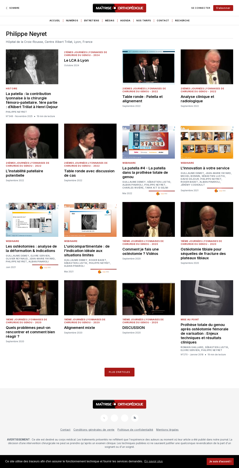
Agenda (125, 20)
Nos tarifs (143, 20)
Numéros (72, 20)
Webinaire (129, 163)
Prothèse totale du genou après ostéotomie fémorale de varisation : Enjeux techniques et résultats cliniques (204, 333)
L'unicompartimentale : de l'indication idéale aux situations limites (87, 250)
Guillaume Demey (134, 181)
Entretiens (91, 20)
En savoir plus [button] (153, 461)
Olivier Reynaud (17, 258)
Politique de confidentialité (135, 429)
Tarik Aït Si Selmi (156, 187)
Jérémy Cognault (193, 184)
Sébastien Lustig (158, 181)
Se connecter (200, 8)
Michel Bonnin (190, 176)
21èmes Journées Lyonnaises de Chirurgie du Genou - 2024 (85, 54)
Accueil (55, 20)
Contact (163, 20)
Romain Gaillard (192, 347)
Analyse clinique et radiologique (197, 98)
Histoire (11, 88)
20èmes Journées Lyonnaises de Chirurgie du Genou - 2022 (144, 90)
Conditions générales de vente (94, 429)
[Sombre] (13, 8)
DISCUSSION (133, 327)
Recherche (182, 20)
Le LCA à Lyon (76, 60)
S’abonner (223, 7)
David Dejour (190, 179)
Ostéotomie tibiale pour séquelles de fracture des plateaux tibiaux (203, 253)
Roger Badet (189, 181)
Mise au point (190, 319)
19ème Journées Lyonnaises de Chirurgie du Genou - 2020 (143, 242)
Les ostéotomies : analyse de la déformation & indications (31, 248)
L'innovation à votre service (205, 168)
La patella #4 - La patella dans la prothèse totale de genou (145, 172)
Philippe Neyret (16, 111)
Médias (109, 20)
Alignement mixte (79, 327)
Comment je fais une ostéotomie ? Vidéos (140, 251)
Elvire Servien (40, 255)
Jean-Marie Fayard (218, 173)
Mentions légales (167, 429)
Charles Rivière (133, 187)
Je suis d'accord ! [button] (220, 461)
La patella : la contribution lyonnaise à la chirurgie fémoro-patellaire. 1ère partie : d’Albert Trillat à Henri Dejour (32, 100)
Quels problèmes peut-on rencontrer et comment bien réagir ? (30, 332)
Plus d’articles (119, 372)
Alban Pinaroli (132, 184)
